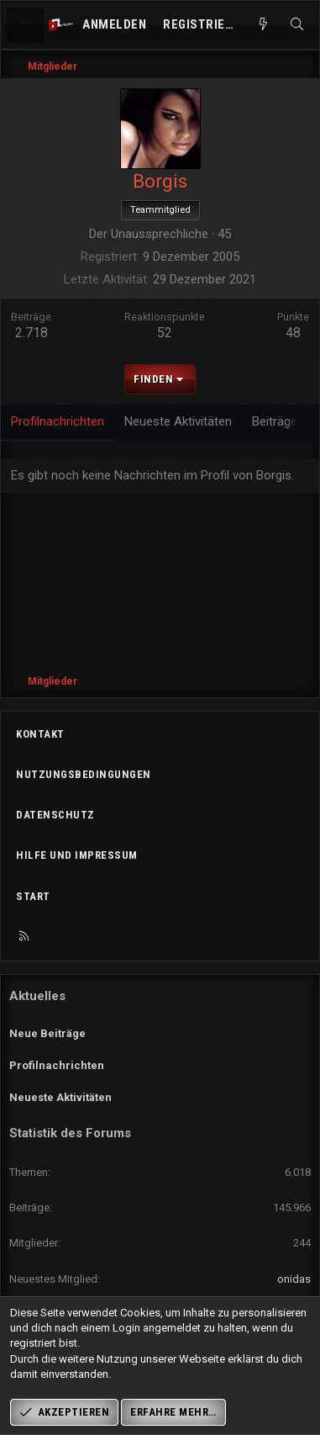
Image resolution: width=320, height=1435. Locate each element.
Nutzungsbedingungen (83, 774)
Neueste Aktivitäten (60, 1097)
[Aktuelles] (263, 24)
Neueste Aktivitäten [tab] (178, 421)
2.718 (31, 333)
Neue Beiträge (47, 1033)
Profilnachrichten (56, 1065)
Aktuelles (37, 995)
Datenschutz (55, 814)
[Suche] (297, 24)
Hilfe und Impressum (77, 855)
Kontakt (40, 734)
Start (33, 896)
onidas (294, 1279)
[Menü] (25, 25)
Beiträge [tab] (274, 421)
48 (293, 333)
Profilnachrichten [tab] (57, 421)
